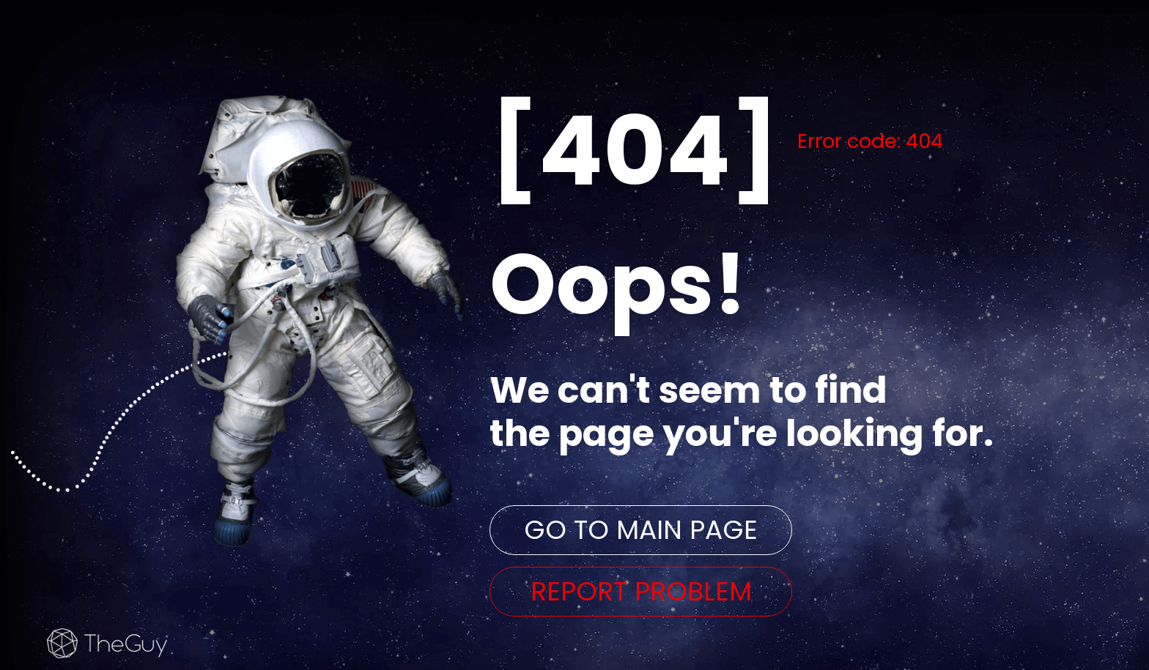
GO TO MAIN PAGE (641, 529)
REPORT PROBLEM (641, 591)
